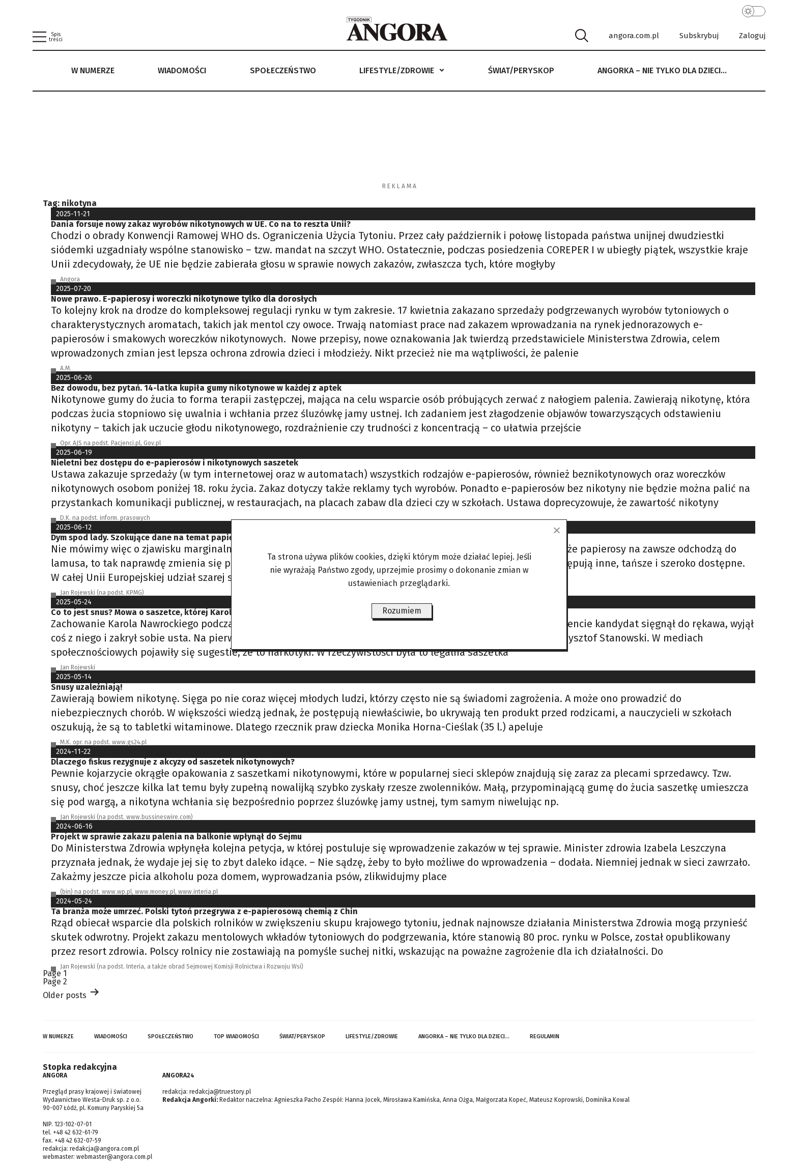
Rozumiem (401, 611)
